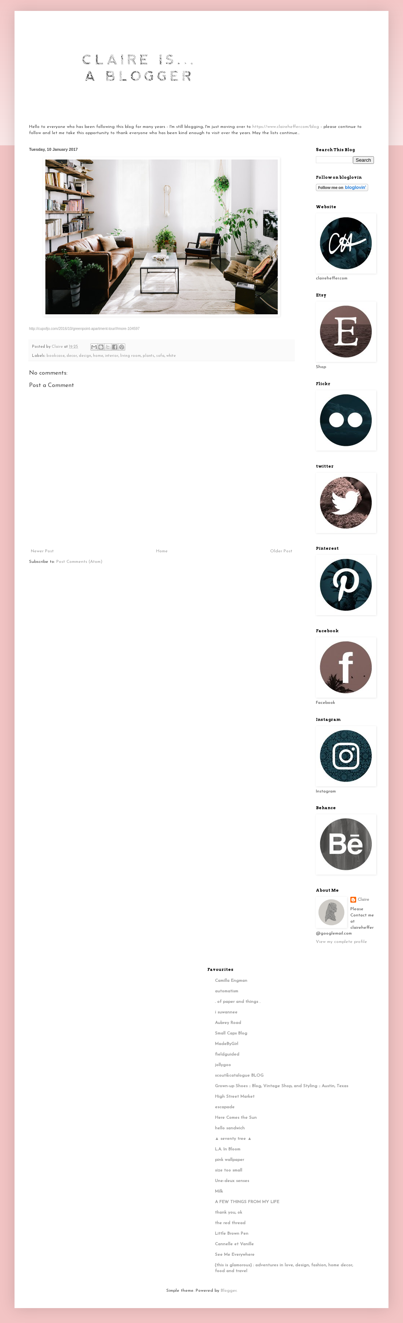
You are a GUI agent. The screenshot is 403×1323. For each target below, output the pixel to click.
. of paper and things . (237, 1002)
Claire (363, 900)
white (171, 356)
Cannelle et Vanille (234, 1244)
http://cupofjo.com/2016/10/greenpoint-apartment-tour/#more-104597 (84, 329)
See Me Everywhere (235, 1255)
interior (111, 356)
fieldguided (227, 1054)
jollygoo (223, 1065)
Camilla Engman (231, 981)
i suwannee (226, 1012)
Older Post (281, 551)
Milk (219, 1191)
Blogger (228, 1290)
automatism (226, 991)
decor (71, 356)
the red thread (230, 1223)
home (98, 356)
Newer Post (42, 551)
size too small (228, 1170)
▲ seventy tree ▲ (233, 1139)
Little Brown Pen (231, 1233)
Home (162, 551)
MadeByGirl (226, 1044)
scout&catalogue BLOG (239, 1075)
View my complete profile (341, 942)
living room (130, 356)
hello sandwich (230, 1128)
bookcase (55, 356)
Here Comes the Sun (236, 1118)
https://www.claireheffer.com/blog (285, 127)
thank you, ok (228, 1212)
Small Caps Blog (231, 1033)
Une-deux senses (232, 1181)
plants (148, 356)
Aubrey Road (228, 1023)
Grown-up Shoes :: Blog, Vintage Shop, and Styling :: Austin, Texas (281, 1086)
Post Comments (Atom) (79, 562)
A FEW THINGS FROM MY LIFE (247, 1202)
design (85, 356)
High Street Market (235, 1096)
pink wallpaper (229, 1160)
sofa (160, 356)
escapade (225, 1107)
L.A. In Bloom (227, 1149)
